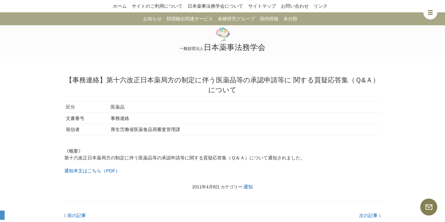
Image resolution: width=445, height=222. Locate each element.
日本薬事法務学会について (215, 6)
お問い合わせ (295, 6)
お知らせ (152, 18)
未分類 (290, 18)
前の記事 (75, 215)
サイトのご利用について (157, 6)
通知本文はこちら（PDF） (92, 170)
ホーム (120, 6)
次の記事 (370, 215)
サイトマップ (262, 6)
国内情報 (269, 18)
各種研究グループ (236, 18)
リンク (321, 6)
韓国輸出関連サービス (190, 18)
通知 (248, 186)
